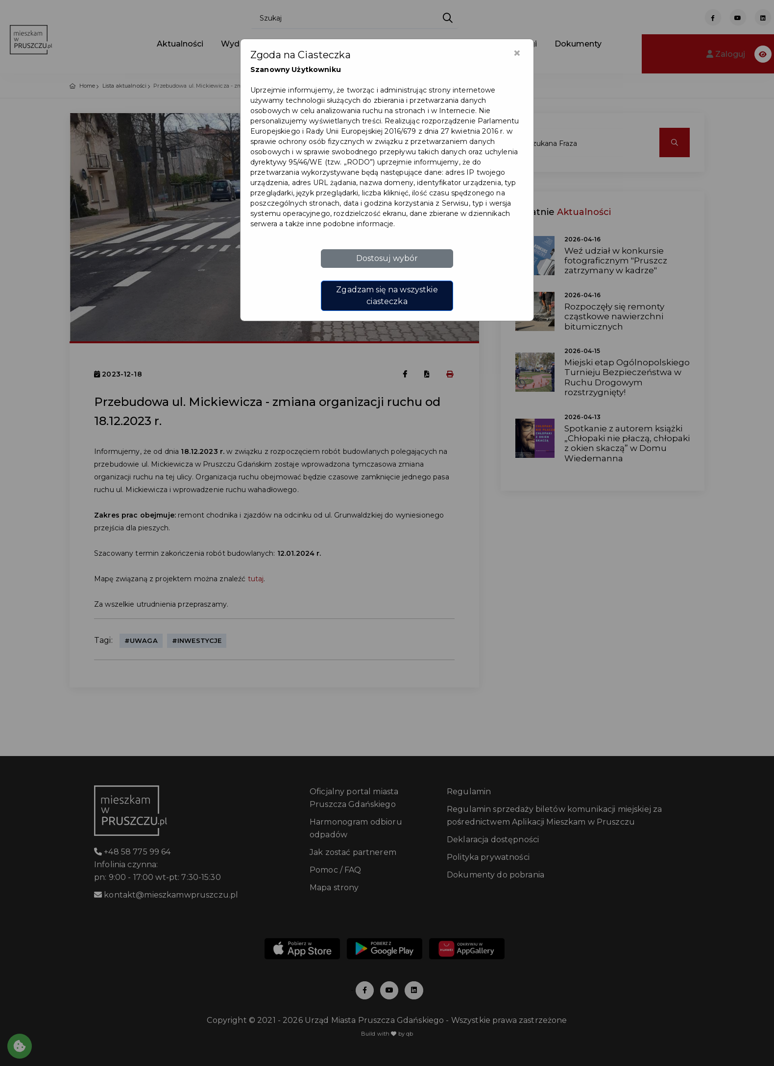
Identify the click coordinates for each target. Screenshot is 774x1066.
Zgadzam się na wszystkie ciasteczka (386, 295)
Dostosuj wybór (387, 258)
